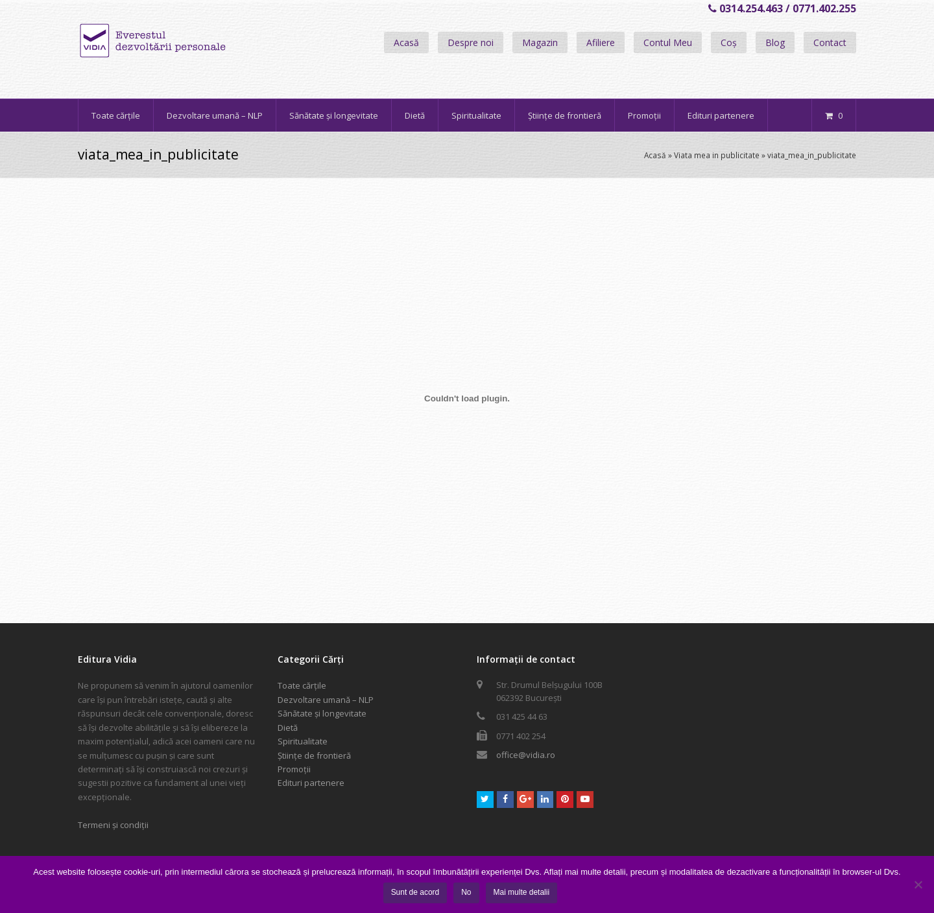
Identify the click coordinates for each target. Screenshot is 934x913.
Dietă (288, 727)
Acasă (406, 42)
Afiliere (600, 42)
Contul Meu (667, 42)
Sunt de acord (415, 892)
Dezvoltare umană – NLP (326, 700)
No (466, 892)
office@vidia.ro (525, 755)
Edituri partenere (311, 782)
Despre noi (471, 42)
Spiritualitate (303, 741)
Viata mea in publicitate (717, 155)
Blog (775, 42)
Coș (729, 42)
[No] (917, 884)
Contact (829, 42)
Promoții (294, 769)
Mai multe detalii (522, 892)
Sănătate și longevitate (322, 713)
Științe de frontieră (314, 755)
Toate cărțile (302, 685)
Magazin (540, 42)
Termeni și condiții (113, 825)
